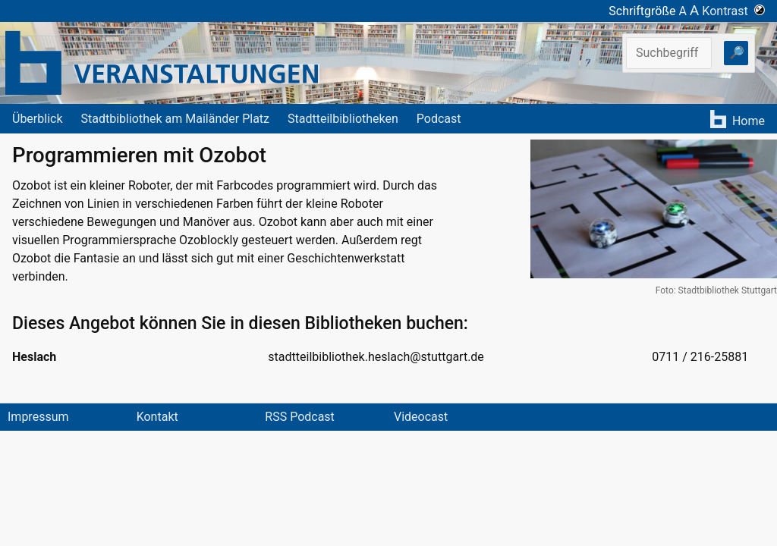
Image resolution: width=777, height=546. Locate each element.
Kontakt (157, 417)
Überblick (37, 118)
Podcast (439, 118)
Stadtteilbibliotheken (343, 118)
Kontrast (733, 11)
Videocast (421, 417)
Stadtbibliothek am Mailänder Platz (175, 118)
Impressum (38, 417)
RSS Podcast (300, 417)
